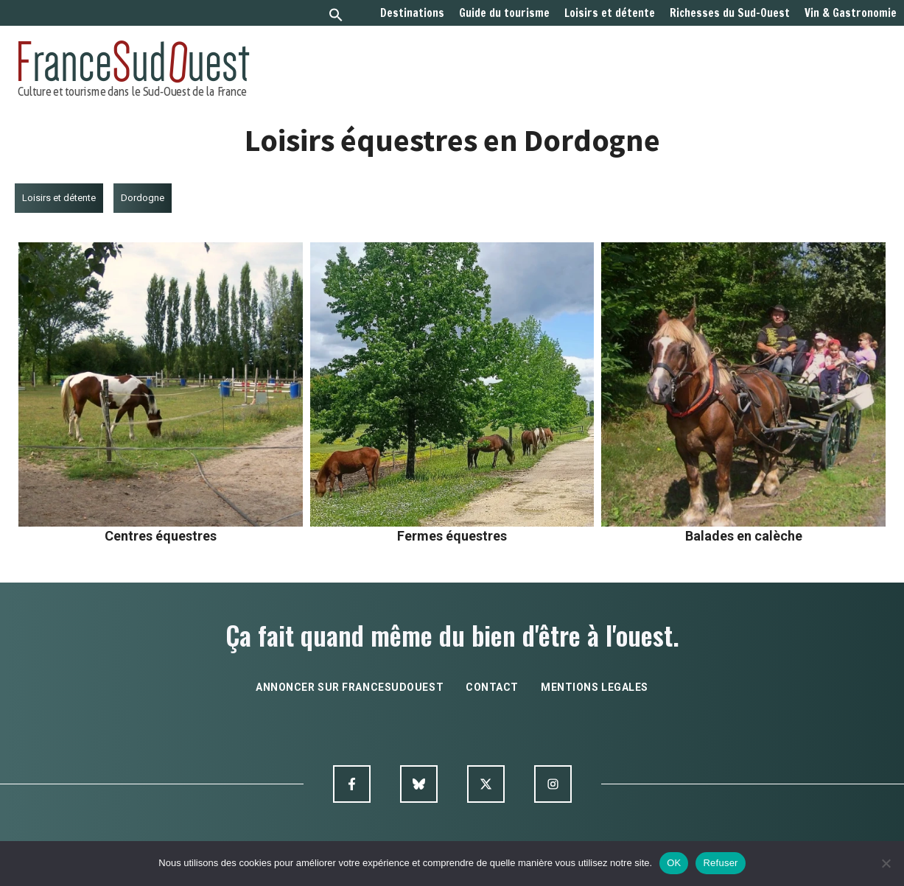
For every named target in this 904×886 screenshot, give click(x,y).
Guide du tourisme (504, 13)
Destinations (412, 13)
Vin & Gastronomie (851, 13)
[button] (336, 16)
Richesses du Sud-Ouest (730, 13)
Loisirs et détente (609, 13)
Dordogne (142, 197)
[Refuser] (885, 863)
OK (674, 862)
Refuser (720, 862)
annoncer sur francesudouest (350, 687)
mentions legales (594, 687)
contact (492, 687)
